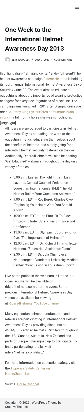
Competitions (63, 59)
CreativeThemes (16, 407)
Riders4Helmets (55, 79)
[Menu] (77, 7)
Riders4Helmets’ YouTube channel (34, 303)
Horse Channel (28, 384)
